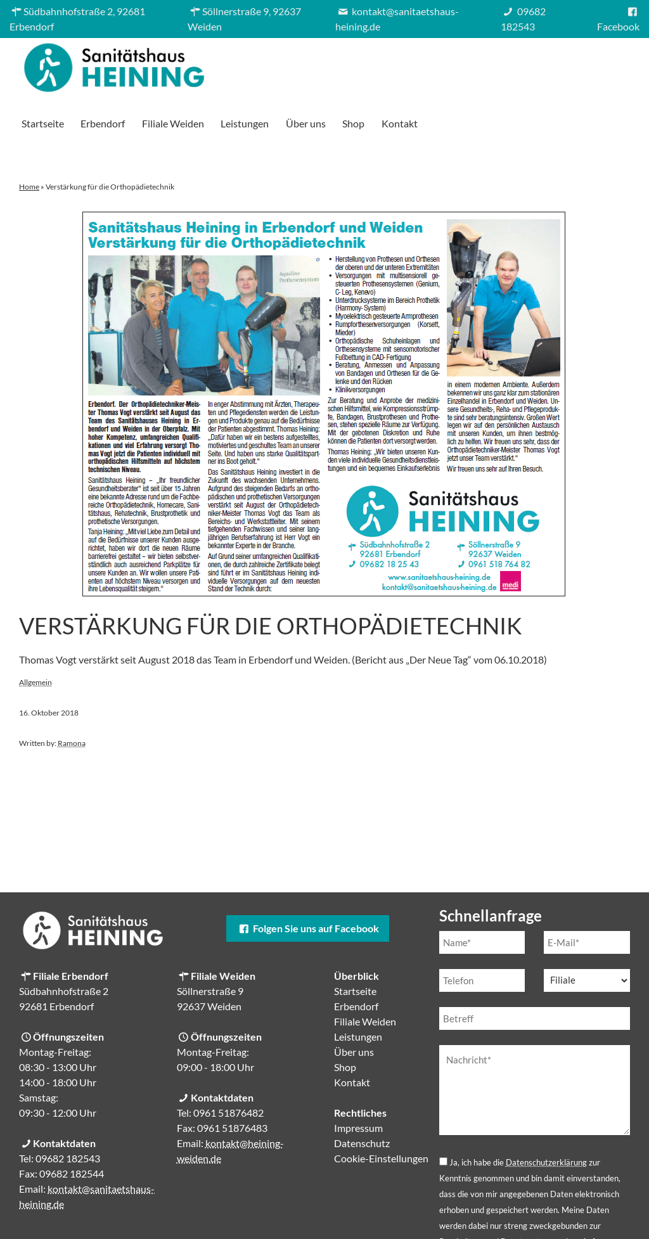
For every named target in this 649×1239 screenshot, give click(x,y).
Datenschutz (362, 1099)
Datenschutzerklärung (546, 1118)
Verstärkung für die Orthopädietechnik (270, 581)
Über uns (516, 64)
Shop (564, 64)
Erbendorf (313, 64)
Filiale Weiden (383, 64)
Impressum (358, 1083)
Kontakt (609, 64)
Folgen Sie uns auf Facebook (307, 884)
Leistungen (455, 64)
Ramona (72, 698)
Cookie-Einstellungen (381, 1114)
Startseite (252, 64)
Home (29, 142)
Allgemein (35, 638)
